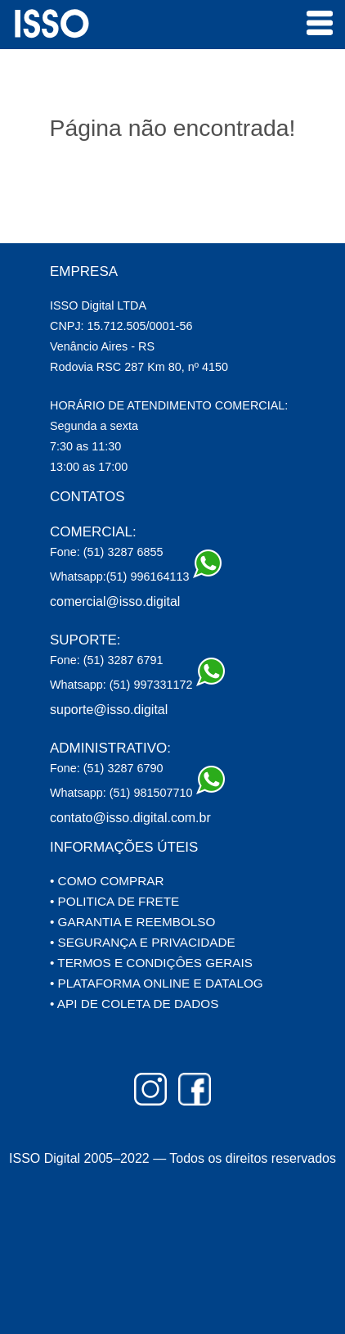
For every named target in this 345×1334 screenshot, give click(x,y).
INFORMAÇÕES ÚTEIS (124, 847)
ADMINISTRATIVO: (110, 748)
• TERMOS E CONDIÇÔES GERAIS (151, 963)
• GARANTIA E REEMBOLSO (132, 922)
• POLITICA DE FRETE (114, 901)
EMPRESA (84, 271)
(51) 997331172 (166, 681)
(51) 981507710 (166, 789)
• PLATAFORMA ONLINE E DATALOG (156, 983)
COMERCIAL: (93, 532)
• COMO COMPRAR (107, 881)
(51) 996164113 (162, 573)
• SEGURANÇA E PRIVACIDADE (142, 942)
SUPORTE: (85, 640)
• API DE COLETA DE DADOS (134, 1004)
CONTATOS (87, 496)
